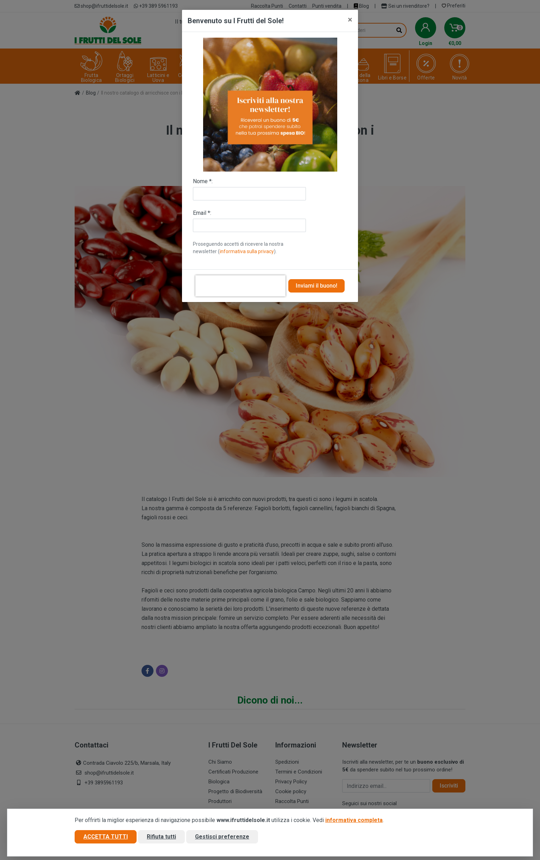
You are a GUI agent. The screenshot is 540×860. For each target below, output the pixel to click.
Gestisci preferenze (222, 836)
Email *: (202, 213)
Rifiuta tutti (161, 836)
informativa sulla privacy (247, 251)
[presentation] (240, 285)
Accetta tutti (105, 836)
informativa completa (354, 820)
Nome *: (203, 181)
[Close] (350, 20)
